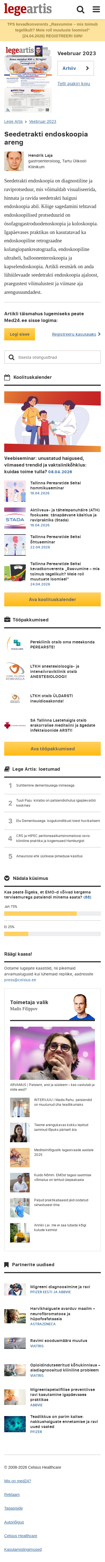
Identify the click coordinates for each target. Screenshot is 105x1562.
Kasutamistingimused (23, 1549)
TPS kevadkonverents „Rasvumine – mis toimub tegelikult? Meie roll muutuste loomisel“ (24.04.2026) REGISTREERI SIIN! (52, 30)
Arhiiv (75, 68)
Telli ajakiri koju (73, 83)
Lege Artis (13, 121)
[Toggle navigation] (96, 9)
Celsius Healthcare (20, 1536)
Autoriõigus (14, 1522)
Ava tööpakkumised (53, 749)
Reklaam (12, 1494)
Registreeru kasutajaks (76, 334)
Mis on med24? (17, 1481)
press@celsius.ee (20, 979)
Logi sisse (19, 334)
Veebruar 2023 (42, 121)
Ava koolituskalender (52, 599)
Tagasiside (13, 1508)
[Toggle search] (80, 9)
